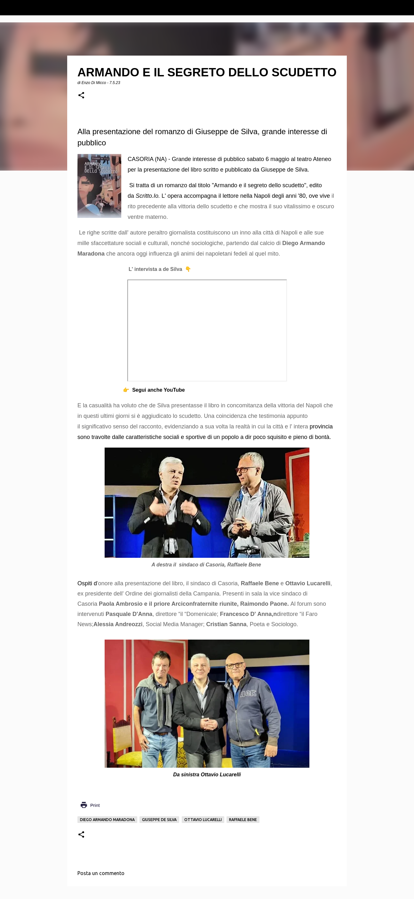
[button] (81, 95)
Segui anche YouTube (158, 390)
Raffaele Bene (243, 820)
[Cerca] (405, 7)
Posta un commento (100, 873)
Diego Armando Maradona (107, 820)
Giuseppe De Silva (159, 820)
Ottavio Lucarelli (203, 820)
